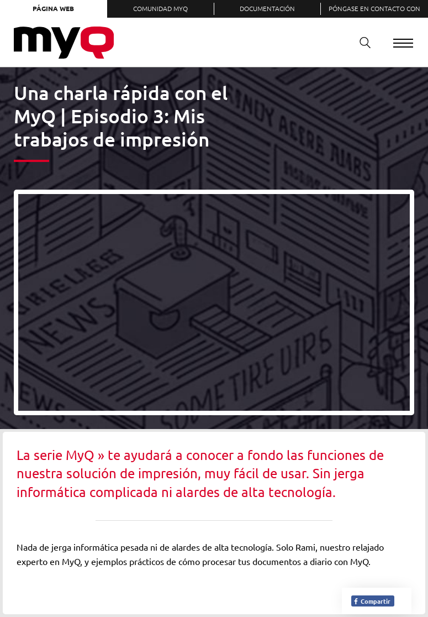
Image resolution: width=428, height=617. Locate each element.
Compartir (371, 601)
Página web (53, 8)
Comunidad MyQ (160, 8)
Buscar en (361, 42)
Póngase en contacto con (374, 8)
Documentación (267, 8)
